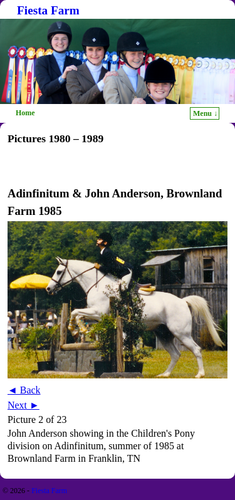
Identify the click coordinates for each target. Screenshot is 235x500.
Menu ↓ (205, 113)
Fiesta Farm (48, 10)
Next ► (23, 405)
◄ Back (24, 390)
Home (25, 112)
